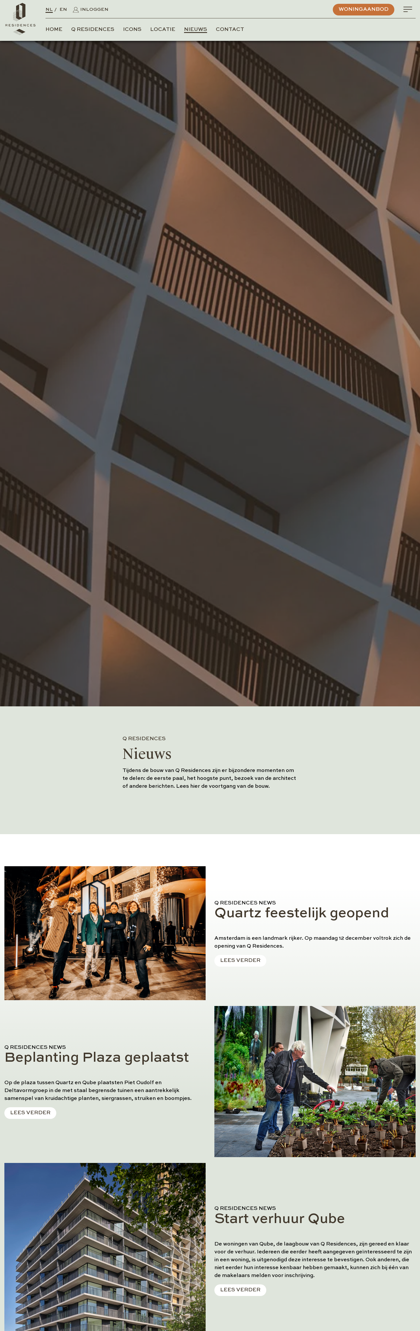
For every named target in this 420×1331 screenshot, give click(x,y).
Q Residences (92, 29)
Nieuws (195, 29)
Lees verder (240, 960)
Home (54, 29)
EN (63, 9)
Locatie (162, 29)
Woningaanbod (363, 9)
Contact (230, 29)
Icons (132, 29)
